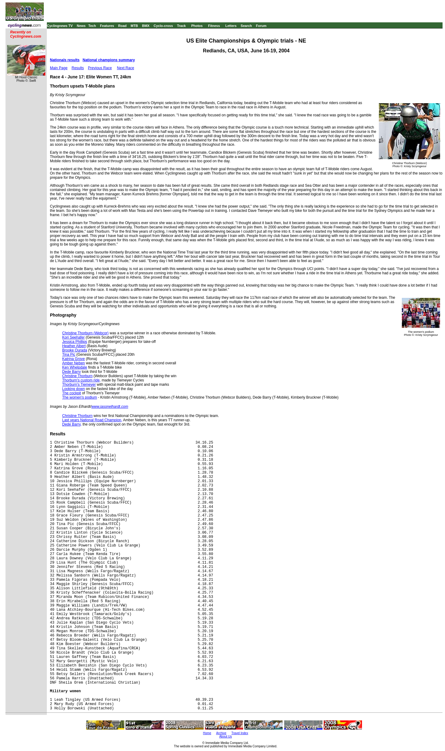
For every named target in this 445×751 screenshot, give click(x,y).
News (81, 26)
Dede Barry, (71, 424)
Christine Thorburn (77, 376)
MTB (134, 26)
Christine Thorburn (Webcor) (85, 333)
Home (207, 733)
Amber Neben (73, 363)
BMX (145, 26)
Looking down (73, 389)
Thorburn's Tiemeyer (79, 384)
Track (181, 26)
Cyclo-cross (163, 26)
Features (107, 26)
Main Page (58, 68)
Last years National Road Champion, (92, 420)
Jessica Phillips (74, 342)
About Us (225, 736)
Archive (221, 733)
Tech (92, 26)
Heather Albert (74, 346)
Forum (261, 26)
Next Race (125, 68)
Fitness (214, 26)
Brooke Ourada (74, 350)
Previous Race (100, 68)
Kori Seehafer (73, 337)
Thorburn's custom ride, (81, 380)
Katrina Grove (73, 359)
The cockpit (71, 393)
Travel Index (240, 733)
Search (246, 26)
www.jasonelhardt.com (109, 406)
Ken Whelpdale (74, 367)
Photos (196, 26)
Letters (231, 26)
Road (122, 26)
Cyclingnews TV (60, 26)
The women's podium (79, 397)
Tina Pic (68, 354)
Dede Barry (71, 372)
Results (78, 68)
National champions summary (109, 60)
